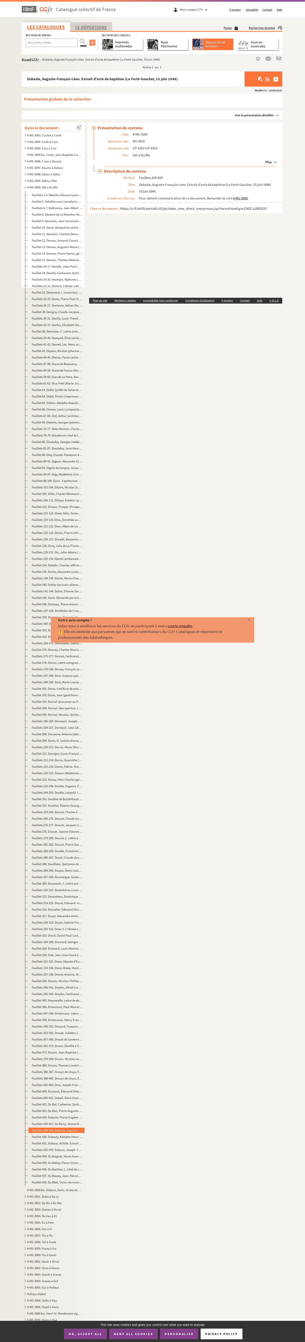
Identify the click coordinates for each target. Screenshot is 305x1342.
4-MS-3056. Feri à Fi (39, 1229)
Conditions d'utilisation (199, 300)
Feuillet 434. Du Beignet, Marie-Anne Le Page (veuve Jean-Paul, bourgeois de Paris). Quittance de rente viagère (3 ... (57, 1156)
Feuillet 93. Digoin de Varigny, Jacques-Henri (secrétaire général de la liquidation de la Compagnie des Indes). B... (57, 468)
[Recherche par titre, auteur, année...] (52, 43)
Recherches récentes (265, 28)
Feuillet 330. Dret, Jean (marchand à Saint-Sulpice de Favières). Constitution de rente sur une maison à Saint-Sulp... (57, 955)
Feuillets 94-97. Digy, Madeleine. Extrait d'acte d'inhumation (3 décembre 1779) (57, 474)
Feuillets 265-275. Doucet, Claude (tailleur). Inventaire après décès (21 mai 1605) (57, 818)
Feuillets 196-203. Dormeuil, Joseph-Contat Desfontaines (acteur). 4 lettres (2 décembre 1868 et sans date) (57, 721)
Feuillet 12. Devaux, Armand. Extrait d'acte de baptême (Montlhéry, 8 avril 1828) (57, 240)
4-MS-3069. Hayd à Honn (43, 1307)
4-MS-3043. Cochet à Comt (44, 135)
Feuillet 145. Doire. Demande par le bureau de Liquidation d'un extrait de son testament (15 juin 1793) (57, 598)
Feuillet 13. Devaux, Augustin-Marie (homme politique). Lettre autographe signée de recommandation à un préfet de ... (57, 247)
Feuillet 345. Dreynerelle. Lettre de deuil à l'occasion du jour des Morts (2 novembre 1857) (57, 1000)
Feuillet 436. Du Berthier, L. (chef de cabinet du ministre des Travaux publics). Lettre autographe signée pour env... (57, 1169)
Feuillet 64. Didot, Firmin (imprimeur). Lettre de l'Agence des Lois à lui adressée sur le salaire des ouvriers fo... (57, 396)
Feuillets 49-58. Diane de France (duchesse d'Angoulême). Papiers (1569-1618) (57, 370)
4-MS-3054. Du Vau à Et (42, 1216)
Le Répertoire (91, 27)
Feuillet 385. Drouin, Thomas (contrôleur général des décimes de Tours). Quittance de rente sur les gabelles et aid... (57, 1065)
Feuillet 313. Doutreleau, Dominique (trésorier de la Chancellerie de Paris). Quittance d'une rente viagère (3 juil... (57, 896)
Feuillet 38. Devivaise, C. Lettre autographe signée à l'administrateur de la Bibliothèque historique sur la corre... (57, 331)
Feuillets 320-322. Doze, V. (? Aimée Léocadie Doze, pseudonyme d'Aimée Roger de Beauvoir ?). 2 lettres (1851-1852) (57, 929)
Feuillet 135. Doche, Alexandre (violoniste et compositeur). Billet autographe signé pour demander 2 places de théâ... (57, 572)
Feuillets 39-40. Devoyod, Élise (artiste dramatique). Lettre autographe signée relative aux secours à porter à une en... (57, 338)
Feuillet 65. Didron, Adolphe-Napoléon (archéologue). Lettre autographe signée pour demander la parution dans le (57, 403)
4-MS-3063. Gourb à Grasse (44, 1274)
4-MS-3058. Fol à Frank (41, 1242)
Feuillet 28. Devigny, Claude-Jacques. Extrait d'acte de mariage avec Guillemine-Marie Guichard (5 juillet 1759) (57, 312)
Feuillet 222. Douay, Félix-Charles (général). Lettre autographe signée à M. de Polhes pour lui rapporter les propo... (57, 780)
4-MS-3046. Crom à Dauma (44, 161)
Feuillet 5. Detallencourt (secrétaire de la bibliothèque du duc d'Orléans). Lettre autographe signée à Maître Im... (57, 201)
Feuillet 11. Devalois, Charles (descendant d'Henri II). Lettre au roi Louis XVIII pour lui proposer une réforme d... (57, 234)
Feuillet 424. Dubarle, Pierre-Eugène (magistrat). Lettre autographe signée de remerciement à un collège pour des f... (57, 1117)
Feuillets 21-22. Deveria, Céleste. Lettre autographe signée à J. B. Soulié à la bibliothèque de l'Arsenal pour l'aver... (57, 286)
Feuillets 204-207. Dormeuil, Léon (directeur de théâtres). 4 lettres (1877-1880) (57, 728)
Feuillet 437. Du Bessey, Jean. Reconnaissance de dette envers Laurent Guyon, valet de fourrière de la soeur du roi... (57, 1176)
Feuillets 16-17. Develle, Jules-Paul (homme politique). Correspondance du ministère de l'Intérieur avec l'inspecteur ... (57, 266)
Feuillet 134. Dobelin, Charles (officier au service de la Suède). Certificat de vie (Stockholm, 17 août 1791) (57, 565)
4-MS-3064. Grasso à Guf (42, 1281)
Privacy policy (221, 1334)
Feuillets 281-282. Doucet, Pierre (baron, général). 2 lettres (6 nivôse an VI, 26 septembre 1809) (57, 844)
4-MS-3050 (240, 198)
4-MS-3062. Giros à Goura (43, 1268)
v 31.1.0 (274, 300)
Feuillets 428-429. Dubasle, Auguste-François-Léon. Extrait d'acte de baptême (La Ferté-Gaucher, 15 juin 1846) (57, 1130)
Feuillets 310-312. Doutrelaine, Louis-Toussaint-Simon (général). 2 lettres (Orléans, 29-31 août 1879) (57, 890)
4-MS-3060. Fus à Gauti (41, 1255)
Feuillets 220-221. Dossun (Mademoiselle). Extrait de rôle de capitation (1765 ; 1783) (57, 773)
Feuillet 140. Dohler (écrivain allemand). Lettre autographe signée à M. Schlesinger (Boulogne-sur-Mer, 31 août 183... (57, 585)
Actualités (252, 10)
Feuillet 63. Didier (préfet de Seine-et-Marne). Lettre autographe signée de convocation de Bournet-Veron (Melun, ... (57, 390)
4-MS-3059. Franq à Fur (41, 1248)
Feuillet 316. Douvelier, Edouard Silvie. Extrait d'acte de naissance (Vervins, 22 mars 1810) (57, 909)
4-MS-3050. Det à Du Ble (42, 187)
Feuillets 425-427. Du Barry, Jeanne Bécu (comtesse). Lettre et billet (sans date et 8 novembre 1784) (57, 1124)
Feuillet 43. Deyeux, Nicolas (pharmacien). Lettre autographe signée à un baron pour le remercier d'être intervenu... (57, 351)
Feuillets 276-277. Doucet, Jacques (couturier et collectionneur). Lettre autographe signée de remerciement (57, 825)
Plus (268, 162)
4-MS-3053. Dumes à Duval (44, 1209)
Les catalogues (46, 27)
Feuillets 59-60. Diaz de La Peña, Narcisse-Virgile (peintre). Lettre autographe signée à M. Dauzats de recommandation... (57, 377)
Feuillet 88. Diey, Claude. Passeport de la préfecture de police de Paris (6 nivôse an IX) (57, 455)
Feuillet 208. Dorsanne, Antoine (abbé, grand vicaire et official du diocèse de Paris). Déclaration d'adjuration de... (57, 734)
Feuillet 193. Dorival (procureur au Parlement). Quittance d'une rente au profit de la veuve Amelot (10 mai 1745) (57, 702)
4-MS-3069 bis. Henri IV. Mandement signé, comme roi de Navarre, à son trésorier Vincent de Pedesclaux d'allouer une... (54, 1313)
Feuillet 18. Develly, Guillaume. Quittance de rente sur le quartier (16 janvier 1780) (57, 273)
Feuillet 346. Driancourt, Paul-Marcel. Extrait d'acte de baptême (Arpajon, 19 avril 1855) (57, 1007)
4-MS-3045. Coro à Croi (41, 148)
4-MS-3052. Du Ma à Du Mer (44, 1203)
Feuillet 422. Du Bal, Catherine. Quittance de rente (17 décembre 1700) (57, 1104)
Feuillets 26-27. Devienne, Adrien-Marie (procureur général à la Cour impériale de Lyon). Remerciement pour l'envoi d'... (57, 305)
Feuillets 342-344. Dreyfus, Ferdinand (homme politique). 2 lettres (57, 994)
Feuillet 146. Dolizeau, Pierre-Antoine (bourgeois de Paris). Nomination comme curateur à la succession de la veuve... (57, 604)
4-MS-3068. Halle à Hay (42, 1300)
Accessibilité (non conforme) (160, 300)
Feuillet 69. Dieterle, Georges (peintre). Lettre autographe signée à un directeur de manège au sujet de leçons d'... (57, 422)
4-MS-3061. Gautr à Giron (43, 1261)
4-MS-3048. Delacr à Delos (43, 174)
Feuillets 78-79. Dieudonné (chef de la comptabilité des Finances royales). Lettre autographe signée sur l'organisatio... (57, 435)
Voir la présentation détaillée (254, 115)
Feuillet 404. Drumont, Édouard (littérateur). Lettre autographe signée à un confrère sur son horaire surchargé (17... (57, 1091)
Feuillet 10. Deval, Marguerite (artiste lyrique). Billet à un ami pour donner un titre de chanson (57, 227)
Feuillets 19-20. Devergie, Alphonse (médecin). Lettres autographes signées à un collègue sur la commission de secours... (57, 279)
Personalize (179, 1334)
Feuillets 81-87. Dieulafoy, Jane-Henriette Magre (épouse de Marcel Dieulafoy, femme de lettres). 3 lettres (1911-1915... (57, 448)
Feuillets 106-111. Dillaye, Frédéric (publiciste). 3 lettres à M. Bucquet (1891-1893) (57, 500)
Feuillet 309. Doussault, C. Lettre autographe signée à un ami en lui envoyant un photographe (57, 883)
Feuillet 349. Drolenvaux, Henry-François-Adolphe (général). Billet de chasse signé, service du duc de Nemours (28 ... (57, 1020)
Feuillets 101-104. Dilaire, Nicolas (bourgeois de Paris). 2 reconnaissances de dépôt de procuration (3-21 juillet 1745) (57, 487)
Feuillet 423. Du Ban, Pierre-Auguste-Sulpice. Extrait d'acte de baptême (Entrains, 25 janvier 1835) (57, 1111)
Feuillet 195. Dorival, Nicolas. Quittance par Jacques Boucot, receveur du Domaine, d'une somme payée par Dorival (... (57, 715)
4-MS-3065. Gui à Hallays (43, 1287)
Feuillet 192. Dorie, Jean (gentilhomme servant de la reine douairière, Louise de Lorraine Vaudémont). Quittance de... (57, 695)
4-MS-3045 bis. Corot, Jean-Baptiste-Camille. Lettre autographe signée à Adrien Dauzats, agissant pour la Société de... (54, 155)
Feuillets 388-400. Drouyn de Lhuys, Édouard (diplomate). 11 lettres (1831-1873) (57, 1078)
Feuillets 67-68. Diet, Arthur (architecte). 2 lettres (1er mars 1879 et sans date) (57, 416)
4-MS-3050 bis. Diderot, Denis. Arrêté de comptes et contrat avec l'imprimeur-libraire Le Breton (54, 1190)
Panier (231, 28)
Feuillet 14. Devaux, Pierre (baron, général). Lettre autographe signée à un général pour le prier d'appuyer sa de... (57, 253)
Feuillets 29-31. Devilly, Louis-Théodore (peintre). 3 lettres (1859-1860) (57, 318)
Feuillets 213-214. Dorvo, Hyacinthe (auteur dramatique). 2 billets (57, 760)
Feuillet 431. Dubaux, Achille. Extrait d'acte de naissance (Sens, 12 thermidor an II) (57, 1143)
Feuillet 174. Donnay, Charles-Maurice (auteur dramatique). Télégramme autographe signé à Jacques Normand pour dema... (57, 650)
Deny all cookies (133, 1334)
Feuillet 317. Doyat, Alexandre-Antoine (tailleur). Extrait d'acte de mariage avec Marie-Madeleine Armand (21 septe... (57, 916)
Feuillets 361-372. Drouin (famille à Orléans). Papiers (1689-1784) (57, 1046)
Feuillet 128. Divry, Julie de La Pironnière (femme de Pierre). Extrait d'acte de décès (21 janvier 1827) (57, 546)
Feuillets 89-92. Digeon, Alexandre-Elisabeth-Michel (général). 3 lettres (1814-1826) (57, 461)
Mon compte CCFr (194, 9)
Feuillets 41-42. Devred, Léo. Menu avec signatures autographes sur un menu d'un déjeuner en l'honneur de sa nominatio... (57, 344)
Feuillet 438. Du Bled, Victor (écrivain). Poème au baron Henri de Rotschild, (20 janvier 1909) (57, 1182)
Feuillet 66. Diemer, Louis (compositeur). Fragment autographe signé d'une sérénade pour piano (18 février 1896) (57, 409)
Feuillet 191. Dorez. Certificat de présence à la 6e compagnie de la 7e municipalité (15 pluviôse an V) (57, 689)
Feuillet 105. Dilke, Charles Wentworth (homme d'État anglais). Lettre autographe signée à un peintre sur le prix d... (57, 494)
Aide (279, 10)
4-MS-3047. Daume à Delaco (45, 168)
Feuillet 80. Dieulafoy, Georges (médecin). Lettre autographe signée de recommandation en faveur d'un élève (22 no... (57, 442)
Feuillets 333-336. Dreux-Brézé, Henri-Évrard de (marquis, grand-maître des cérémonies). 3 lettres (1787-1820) (57, 968)
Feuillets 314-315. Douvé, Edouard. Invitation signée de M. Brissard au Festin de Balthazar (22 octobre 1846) (57, 903)
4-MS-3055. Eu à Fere (40, 1222)
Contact (267, 10)
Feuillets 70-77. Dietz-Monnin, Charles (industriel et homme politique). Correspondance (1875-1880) (57, 429)
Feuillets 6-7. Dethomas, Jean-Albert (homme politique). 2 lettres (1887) (57, 208)
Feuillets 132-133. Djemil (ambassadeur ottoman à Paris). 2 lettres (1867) (57, 559)
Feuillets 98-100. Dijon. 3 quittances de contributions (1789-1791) (57, 481)
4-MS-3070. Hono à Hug (42, 1320)
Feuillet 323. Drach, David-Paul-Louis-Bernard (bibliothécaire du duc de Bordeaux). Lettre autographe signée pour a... (57, 935)
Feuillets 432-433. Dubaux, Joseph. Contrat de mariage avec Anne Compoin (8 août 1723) (57, 1150)
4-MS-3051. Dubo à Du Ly (43, 1196)
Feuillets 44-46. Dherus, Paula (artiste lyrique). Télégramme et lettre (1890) (57, 357)
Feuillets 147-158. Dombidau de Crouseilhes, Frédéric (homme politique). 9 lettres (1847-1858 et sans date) (57, 611)
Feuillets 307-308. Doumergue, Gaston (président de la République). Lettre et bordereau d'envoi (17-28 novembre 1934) (57, 877)
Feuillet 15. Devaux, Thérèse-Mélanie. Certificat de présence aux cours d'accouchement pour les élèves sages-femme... (57, 260)
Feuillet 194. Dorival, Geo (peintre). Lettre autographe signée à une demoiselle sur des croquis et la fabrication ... (57, 708)
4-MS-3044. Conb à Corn (42, 142)
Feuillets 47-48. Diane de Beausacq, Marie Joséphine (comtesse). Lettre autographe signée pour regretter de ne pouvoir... (57, 364)
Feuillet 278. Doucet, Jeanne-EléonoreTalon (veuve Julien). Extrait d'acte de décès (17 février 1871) (57, 831)
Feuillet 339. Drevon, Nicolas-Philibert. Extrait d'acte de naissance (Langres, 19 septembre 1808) (57, 981)
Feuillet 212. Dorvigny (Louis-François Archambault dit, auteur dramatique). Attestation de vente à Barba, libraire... (57, 754)
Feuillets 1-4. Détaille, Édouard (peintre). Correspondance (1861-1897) (57, 195)
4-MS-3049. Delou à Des (42, 181)
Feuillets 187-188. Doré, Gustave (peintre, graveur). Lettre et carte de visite (57, 676)
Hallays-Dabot (36, 1294)
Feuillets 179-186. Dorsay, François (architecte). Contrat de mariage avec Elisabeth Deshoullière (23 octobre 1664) (57, 669)
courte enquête (180, 625)
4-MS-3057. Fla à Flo (40, 1235)
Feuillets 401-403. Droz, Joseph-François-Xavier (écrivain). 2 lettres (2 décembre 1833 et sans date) (57, 1085)
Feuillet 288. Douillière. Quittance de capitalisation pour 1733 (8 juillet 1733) (57, 864)
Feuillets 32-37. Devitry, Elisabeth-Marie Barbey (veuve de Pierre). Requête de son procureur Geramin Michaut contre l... (57, 325)
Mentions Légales (125, 300)
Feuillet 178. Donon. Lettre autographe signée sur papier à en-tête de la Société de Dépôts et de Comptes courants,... (57, 663)
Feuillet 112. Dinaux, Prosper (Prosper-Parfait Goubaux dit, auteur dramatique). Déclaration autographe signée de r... (57, 507)
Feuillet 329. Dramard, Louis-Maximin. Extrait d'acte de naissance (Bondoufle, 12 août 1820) (57, 948)
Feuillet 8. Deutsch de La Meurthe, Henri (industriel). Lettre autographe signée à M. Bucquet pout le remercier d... (57, 214)
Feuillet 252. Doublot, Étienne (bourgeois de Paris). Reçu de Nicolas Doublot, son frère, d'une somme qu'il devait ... (57, 806)
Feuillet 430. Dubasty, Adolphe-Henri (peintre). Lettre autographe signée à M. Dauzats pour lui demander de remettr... (57, 1137)
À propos (235, 10)
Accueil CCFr (30, 59)
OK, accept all (85, 1334)
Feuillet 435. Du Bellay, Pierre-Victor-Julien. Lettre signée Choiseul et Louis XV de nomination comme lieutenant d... (57, 1163)
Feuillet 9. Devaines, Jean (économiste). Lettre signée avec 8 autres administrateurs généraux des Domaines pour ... (57, 221)
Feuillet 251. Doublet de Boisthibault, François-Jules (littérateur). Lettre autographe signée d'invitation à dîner (57, 799)
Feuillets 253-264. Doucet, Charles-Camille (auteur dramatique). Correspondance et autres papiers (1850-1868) (57, 812)
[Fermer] (242, 620)
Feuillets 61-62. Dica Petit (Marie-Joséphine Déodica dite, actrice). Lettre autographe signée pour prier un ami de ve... (57, 383)
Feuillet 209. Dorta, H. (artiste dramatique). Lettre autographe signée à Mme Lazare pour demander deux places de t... (57, 741)
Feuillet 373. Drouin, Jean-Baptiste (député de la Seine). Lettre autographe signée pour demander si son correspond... (57, 1052)
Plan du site (100, 300)
